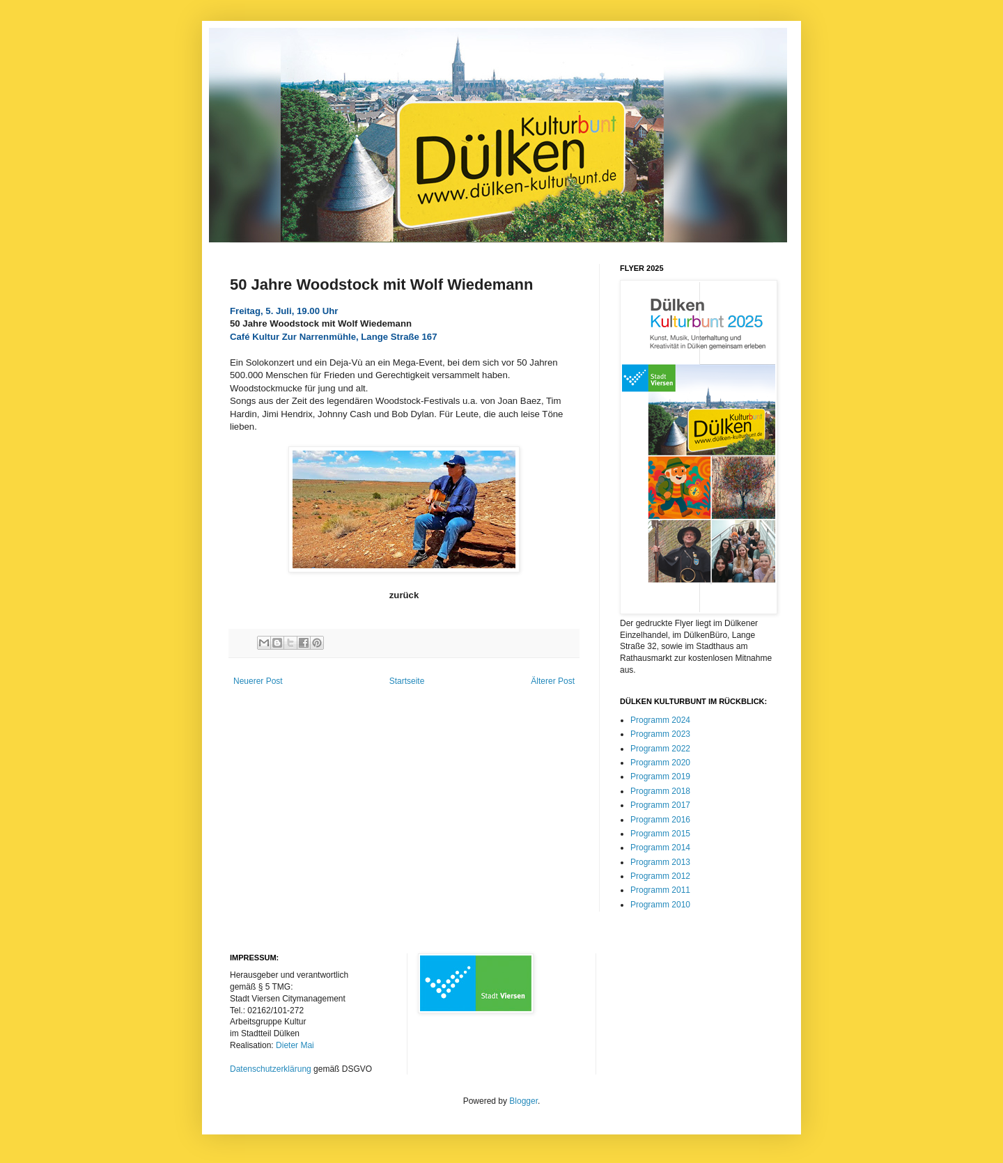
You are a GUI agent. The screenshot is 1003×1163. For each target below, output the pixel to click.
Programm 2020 (660, 762)
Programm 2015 (660, 833)
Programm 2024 (660, 720)
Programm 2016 (660, 820)
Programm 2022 (660, 749)
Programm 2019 (660, 776)
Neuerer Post (258, 681)
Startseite (407, 681)
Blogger (523, 1101)
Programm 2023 (660, 734)
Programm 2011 (660, 890)
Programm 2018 (660, 791)
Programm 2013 (660, 862)
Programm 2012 (660, 876)
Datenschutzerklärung (270, 1069)
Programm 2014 (660, 847)
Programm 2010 (660, 905)
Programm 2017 (660, 805)
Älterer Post (553, 681)
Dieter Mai (295, 1045)
